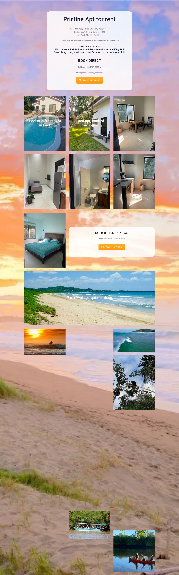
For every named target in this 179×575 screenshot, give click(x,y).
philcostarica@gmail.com (92, 73)
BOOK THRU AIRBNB (89, 80)
